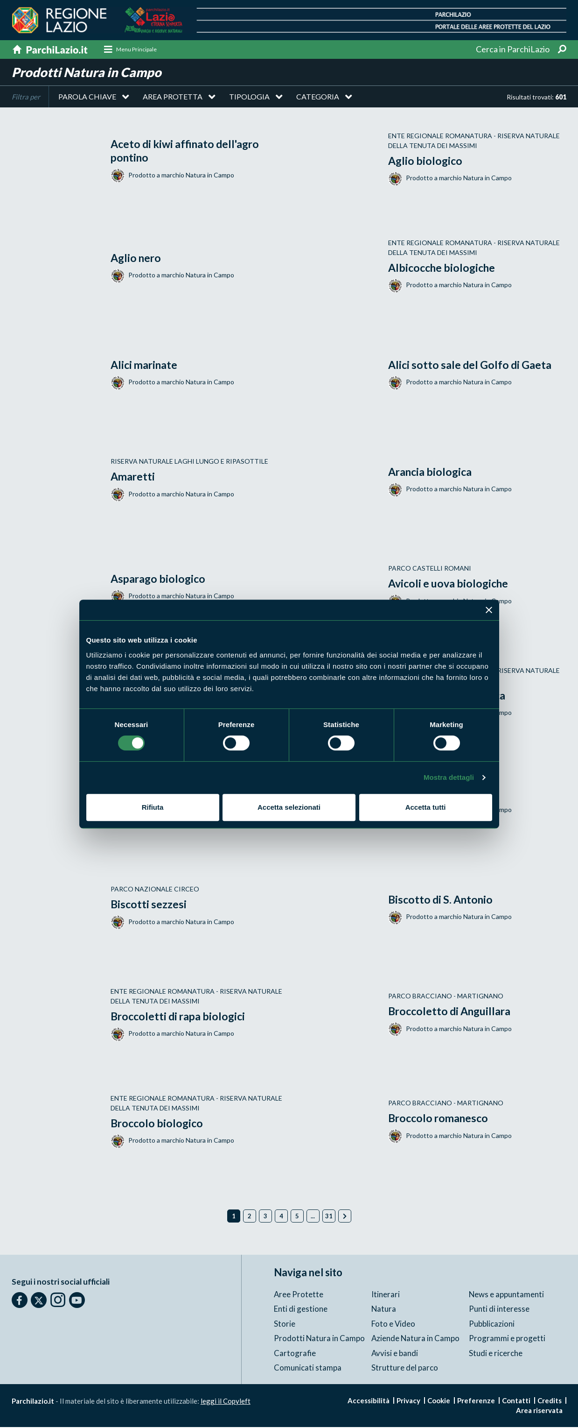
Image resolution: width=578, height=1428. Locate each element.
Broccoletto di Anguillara (452, 1011)
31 (329, 1217)
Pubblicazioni (492, 1324)
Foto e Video (393, 1324)
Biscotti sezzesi (150, 905)
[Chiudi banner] (489, 610)
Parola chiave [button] (87, 97)
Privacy (408, 1401)
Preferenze (476, 1401)
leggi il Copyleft (226, 1402)
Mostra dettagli (449, 777)
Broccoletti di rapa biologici (181, 1017)
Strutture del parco (404, 1368)
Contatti (516, 1401)
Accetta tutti (425, 807)
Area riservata (539, 1411)
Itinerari (385, 1295)
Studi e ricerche (495, 1354)
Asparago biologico (160, 579)
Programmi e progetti (507, 1339)
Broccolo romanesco (440, 1118)
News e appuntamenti (506, 1295)
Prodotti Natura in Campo (319, 1339)
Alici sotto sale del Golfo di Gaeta (472, 365)
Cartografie (295, 1354)
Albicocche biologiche (444, 268)
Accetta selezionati (289, 807)
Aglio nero (137, 258)
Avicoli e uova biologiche (451, 584)
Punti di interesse (499, 1310)
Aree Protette (299, 1295)
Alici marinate (146, 365)
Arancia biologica (431, 472)
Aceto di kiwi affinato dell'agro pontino (189, 151)
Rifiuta (153, 807)
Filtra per (26, 98)
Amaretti (133, 477)
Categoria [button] (317, 97)
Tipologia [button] (249, 97)
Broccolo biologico (158, 1124)
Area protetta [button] (172, 97)
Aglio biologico (426, 161)
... (313, 1217)
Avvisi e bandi (394, 1354)
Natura (384, 1310)
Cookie (438, 1401)
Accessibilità (369, 1401)
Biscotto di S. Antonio (443, 900)
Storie (284, 1324)
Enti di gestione (300, 1310)
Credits (549, 1401)
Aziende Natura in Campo (415, 1339)
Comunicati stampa (307, 1368)
